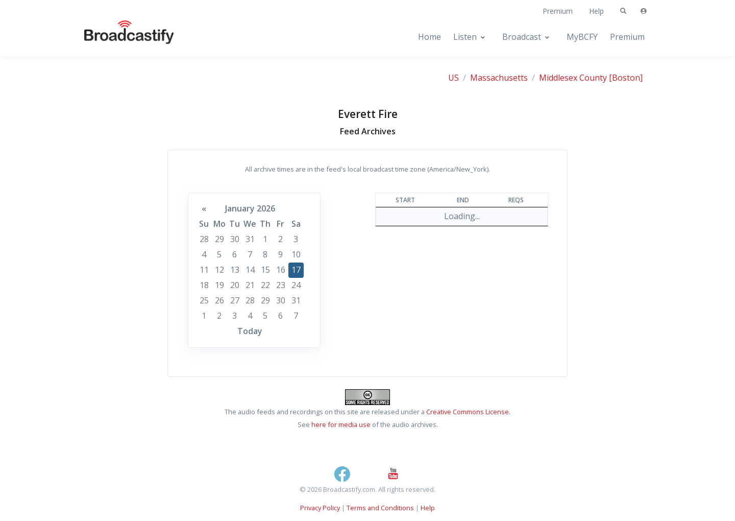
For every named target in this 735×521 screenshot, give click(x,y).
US (453, 77)
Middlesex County (573, 77)
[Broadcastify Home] (119, 37)
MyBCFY (582, 36)
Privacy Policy (320, 507)
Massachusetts (499, 77)
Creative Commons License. (468, 411)
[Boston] (626, 77)
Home (429, 36)
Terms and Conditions (380, 507)
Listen (465, 36)
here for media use (341, 424)
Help (596, 11)
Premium (558, 11)
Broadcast (521, 36)
